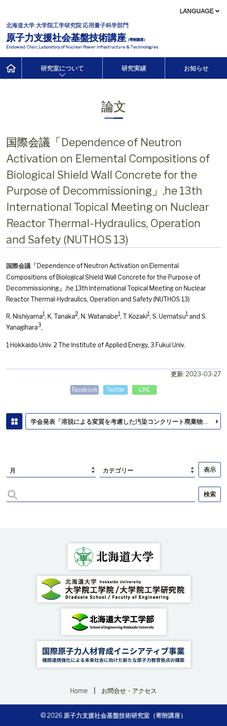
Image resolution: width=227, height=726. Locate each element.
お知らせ (196, 68)
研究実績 (134, 68)
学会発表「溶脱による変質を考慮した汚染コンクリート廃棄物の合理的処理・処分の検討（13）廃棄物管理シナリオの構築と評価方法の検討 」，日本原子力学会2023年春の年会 (126, 421)
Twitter (115, 389)
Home (79, 690)
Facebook (84, 389)
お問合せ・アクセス (129, 690)
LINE (145, 389)
